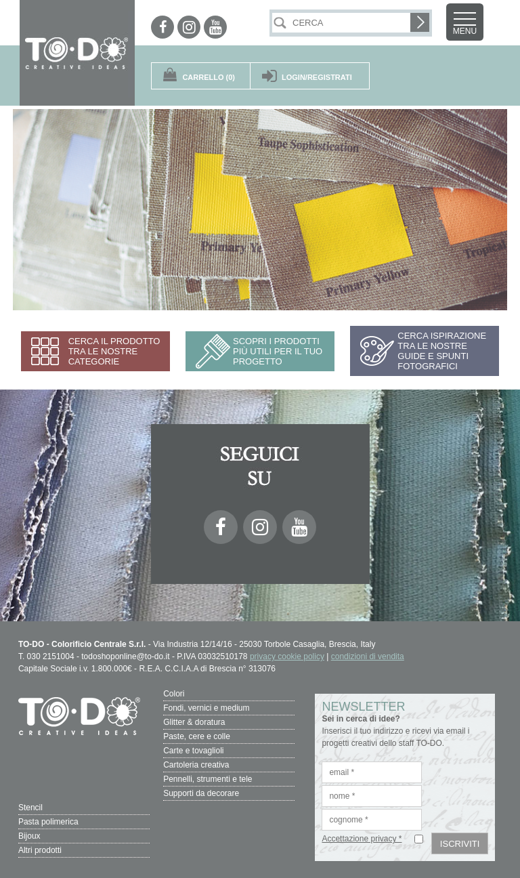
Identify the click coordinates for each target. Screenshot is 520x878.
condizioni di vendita (367, 656)
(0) (208, 77)
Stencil (30, 807)
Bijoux (29, 836)
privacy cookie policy (287, 656)
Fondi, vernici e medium (206, 708)
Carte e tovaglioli (193, 750)
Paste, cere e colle (196, 736)
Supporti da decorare (201, 793)
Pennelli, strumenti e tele (207, 779)
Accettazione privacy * (362, 838)
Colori (173, 693)
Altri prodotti (40, 850)
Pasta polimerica (48, 822)
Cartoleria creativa (196, 765)
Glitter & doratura (194, 722)
